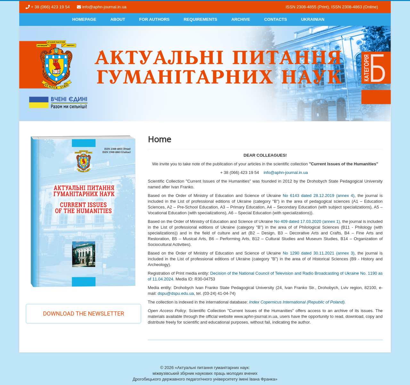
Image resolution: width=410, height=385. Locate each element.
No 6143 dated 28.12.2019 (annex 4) (319, 195)
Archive (240, 19)
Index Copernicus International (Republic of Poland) (297, 302)
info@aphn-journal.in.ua (286, 172)
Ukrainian (312, 19)
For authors (154, 19)
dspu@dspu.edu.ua (176, 293)
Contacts (275, 19)
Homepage (84, 19)
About (117, 19)
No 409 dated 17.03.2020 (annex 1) (307, 221)
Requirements (200, 19)
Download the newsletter (83, 313)
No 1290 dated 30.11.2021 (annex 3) (319, 253)
